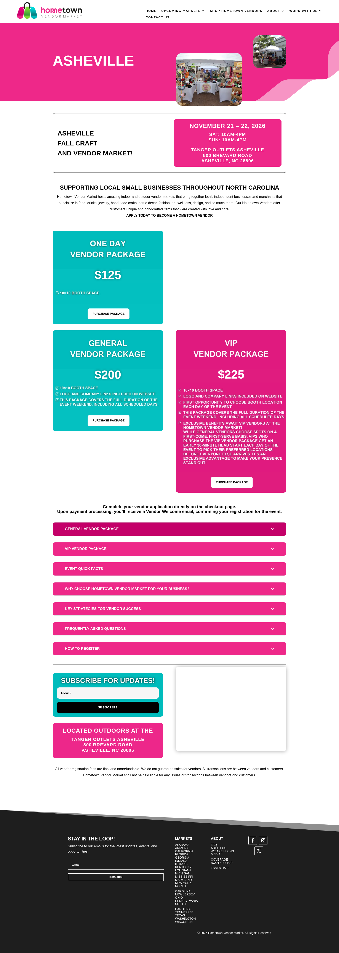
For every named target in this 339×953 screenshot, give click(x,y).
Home (151, 11)
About (273, 11)
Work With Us (303, 11)
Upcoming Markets (181, 11)
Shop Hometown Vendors (236, 11)
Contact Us (158, 17)
